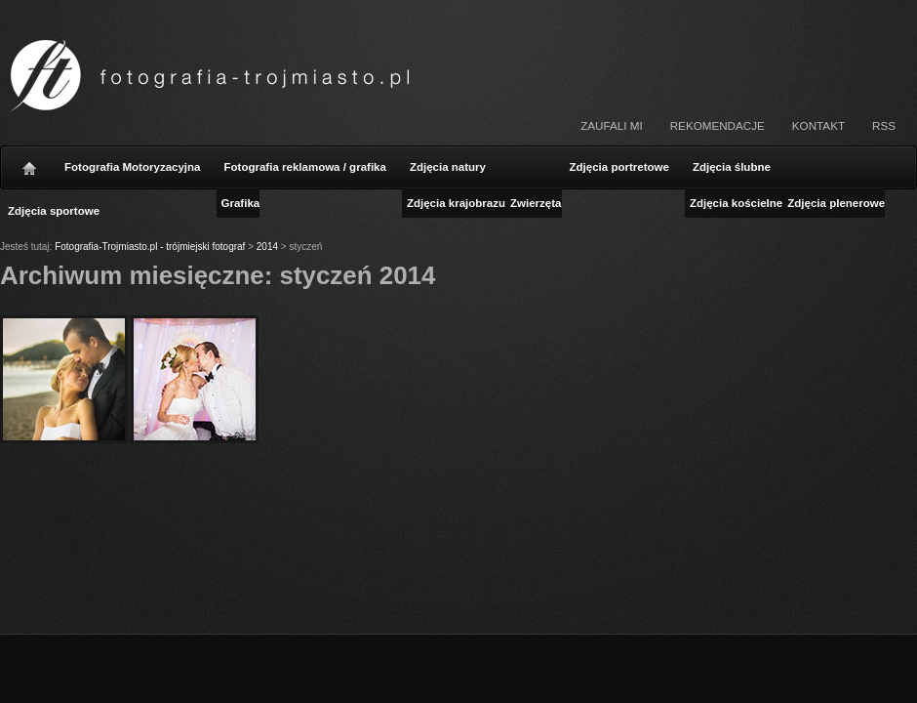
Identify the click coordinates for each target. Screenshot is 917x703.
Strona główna (29, 163)
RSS (884, 125)
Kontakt (818, 125)
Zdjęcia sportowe (54, 211)
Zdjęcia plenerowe (836, 203)
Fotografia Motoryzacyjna (132, 167)
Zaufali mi (611, 125)
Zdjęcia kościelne (736, 203)
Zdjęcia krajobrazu (456, 203)
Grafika (240, 203)
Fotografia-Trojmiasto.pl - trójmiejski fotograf (150, 246)
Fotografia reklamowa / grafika (305, 167)
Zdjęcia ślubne (732, 167)
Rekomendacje (717, 125)
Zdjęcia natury (448, 167)
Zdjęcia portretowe (619, 167)
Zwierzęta (535, 203)
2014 (267, 246)
